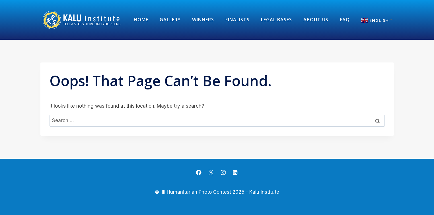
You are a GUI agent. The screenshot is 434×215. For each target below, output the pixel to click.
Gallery (170, 19)
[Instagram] (223, 172)
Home (141, 19)
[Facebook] (199, 172)
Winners (203, 19)
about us (315, 19)
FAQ (345, 19)
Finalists (237, 19)
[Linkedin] (235, 172)
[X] (211, 172)
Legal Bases (276, 19)
